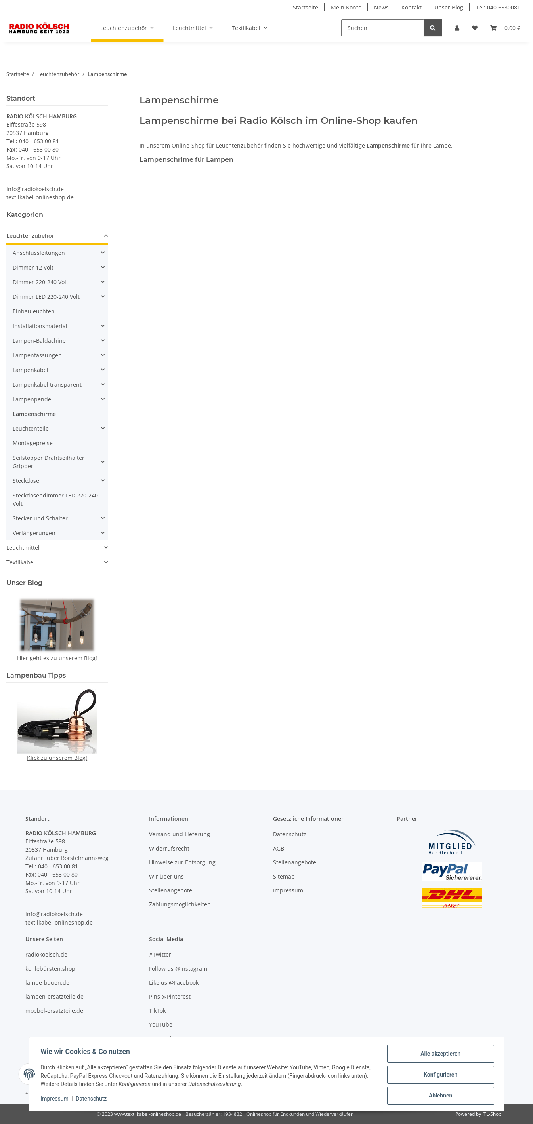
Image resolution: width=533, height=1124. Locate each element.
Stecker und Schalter (40, 518)
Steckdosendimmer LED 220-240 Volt (55, 499)
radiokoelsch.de (46, 954)
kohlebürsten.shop (50, 968)
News (381, 7)
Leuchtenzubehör (30, 235)
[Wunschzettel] (475, 28)
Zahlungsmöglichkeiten (180, 904)
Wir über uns (166, 876)
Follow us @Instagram (178, 968)
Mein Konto (346, 7)
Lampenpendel (33, 399)
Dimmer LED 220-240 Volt (46, 296)
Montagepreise (33, 443)
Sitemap (284, 876)
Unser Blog (448, 7)
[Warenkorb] (505, 28)
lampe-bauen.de (47, 982)
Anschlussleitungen (39, 252)
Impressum (56, 1099)
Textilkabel (20, 562)
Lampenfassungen (37, 355)
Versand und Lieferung (179, 834)
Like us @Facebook (174, 982)
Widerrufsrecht (169, 848)
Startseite (305, 7)
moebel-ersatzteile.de (54, 1010)
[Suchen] (382, 27)
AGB (278, 848)
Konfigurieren (439, 1075)
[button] (457, 28)
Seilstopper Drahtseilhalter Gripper (48, 462)
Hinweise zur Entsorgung (182, 862)
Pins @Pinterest (170, 996)
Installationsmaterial (40, 326)
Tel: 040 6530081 (498, 7)
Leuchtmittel (23, 547)
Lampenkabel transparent (47, 384)
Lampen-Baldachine (39, 340)
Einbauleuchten (34, 311)
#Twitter (160, 954)
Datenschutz (92, 1099)
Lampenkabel (30, 370)
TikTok (157, 1010)
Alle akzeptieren (439, 1055)
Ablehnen (439, 1096)
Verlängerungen (34, 533)
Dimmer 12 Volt (33, 267)
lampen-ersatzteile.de (54, 996)
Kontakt (411, 7)
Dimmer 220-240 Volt (40, 282)
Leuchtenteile (31, 428)
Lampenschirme (34, 414)
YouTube (160, 1024)
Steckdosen (28, 480)
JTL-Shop (491, 1114)
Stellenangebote (170, 890)
